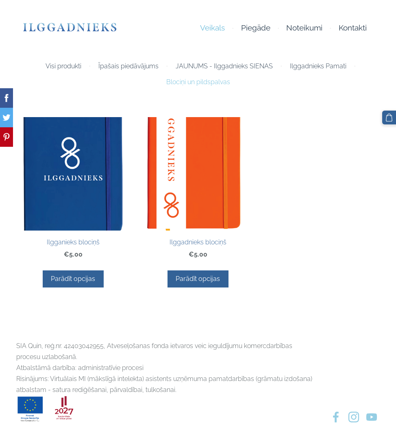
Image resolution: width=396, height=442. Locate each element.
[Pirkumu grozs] (389, 117)
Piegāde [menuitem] (255, 27)
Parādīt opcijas (73, 279)
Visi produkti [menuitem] (63, 66)
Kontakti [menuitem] (353, 27)
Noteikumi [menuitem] (304, 27)
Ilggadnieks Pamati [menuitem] (318, 66)
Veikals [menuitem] (212, 27)
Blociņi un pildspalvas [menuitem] (198, 82)
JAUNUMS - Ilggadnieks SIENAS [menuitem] (224, 66)
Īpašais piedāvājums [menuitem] (128, 66)
